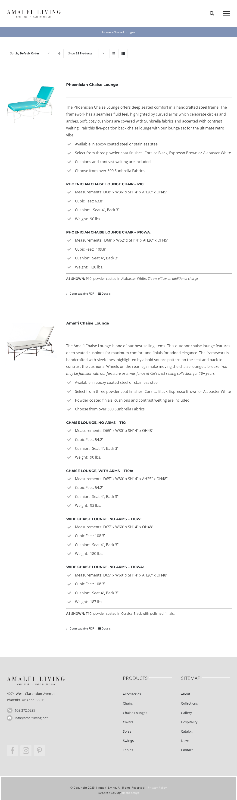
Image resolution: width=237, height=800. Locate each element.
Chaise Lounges (135, 713)
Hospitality (189, 722)
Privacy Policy (157, 788)
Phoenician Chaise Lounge (92, 84)
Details (106, 294)
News (185, 740)
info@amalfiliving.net (31, 718)
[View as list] (123, 53)
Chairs (128, 703)
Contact (187, 750)
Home (106, 32)
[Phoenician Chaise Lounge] (31, 104)
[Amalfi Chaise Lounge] (31, 343)
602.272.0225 (25, 710)
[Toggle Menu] (226, 13)
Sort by (24, 53)
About (185, 694)
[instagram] (25, 750)
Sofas (127, 731)
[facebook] (12, 750)
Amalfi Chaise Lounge (87, 323)
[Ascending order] (59, 53)
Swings (128, 740)
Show (80, 53)
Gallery (186, 713)
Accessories (132, 694)
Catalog (187, 731)
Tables (128, 750)
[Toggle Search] (212, 13)
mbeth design (130, 793)
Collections (189, 703)
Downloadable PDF (81, 294)
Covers (128, 722)
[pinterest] (39, 750)
